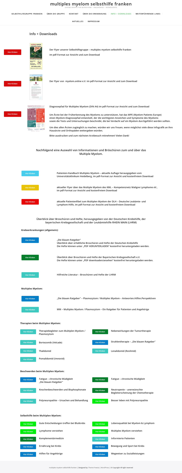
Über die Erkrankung (95, 14)
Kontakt (73, 14)
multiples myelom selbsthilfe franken (91, 3)
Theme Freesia (93, 467)
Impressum (94, 21)
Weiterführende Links (148, 14)
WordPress (105, 467)
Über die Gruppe (56, 14)
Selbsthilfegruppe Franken (27, 14)
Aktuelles (77, 21)
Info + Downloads (121, 14)
